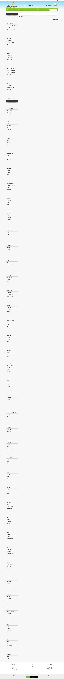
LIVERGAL (9, 410)
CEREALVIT (9, 189)
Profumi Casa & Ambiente (11, 70)
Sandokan (9, 579)
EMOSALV (8, 249)
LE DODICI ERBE (9, 386)
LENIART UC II (9, 395)
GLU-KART (9, 303)
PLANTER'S (9, 530)
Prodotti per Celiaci (10, 66)
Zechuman (9, 654)
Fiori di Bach (9, 44)
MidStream (9, 440)
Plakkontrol (9, 521)
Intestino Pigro (9, 57)
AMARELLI (9, 127)
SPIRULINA (9, 613)
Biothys (8, 174)
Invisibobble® (9, 59)
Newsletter (50, 669)
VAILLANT (9, 630)
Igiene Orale (9, 51)
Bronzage (8, 181)
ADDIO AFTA (9, 112)
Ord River (8, 487)
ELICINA (8, 247)
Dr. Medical (9, 236)
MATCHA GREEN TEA (10, 425)
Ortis (8, 489)
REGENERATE (9, 549)
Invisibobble (9, 341)
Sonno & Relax (9, 85)
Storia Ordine (50, 667)
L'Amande (8, 373)
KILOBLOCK (9, 367)
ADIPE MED (9, 114)
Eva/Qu (8, 260)
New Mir (8, 470)
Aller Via (8, 123)
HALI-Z (8, 309)
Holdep (8, 318)
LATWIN (8, 382)
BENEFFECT (9, 155)
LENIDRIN (9, 397)
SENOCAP (8, 583)
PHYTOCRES (9, 519)
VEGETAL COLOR (9, 637)
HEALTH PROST (9, 311)
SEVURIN (8, 592)
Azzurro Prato (9, 144)
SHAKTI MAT (9, 594)
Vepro (8, 639)
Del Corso (8, 213)
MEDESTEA (9, 427)
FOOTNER (8, 279)
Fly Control (9, 275)
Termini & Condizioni (14, 669)
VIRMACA (8, 643)
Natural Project (9, 457)
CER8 (8, 187)
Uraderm (8, 626)
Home (8, 9)
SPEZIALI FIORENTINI (10, 611)
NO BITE (8, 472)
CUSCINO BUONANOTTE (11, 206)
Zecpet (8, 656)
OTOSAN (8, 493)
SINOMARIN (9, 596)
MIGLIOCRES (9, 442)
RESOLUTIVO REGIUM (10, 553)
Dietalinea (9, 228)
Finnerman (9, 273)
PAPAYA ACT (9, 500)
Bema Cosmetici (10, 153)
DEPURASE (9, 219)
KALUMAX (9, 356)
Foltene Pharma (9, 277)
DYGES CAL (9, 243)
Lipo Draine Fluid (10, 403)
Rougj (8, 570)
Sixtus (8, 600)
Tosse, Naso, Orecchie (10, 91)
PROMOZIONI (36, 9)
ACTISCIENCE (9, 110)
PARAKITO (9, 504)
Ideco (8, 324)
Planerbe (8, 523)
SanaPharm (9, 577)
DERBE (8, 221)
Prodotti (19, 9)
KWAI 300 (8, 371)
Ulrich (8, 624)
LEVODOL (8, 399)
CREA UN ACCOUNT (49, 5)
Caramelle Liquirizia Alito (11, 29)
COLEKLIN (9, 200)
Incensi (8, 53)
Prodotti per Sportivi (10, 68)
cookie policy (61, 674)
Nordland (8, 474)
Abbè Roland (9, 106)
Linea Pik (8, 401)
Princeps (8, 536)
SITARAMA (9, 598)
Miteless (8, 444)
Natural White (9, 459)
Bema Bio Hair (9, 151)
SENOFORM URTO (10, 585)
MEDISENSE (9, 431)
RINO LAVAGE (9, 562)
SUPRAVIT (9, 615)
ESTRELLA (9, 258)
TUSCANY (9, 622)
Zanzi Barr (9, 652)
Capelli (8, 27)
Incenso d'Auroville (10, 326)
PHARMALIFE (9, 515)
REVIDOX (8, 555)
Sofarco (8, 609)
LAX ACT (8, 384)
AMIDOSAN (9, 129)
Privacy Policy (14, 668)
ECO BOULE (9, 245)
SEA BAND (9, 581)
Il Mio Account (50, 666)
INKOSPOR (9, 337)
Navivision (9, 463)
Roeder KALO (9, 566)
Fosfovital (8, 281)
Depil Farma (9, 215)
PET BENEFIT (9, 508)
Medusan (8, 433)
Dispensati (9, 232)
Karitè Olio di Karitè (10, 365)
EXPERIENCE (9, 264)
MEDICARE (9, 429)
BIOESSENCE (9, 168)
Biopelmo (8, 172)
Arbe (8, 136)
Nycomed (8, 478)
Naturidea (9, 461)
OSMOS (8, 491)
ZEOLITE (8, 658)
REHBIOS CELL (9, 551)
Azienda (14, 9)
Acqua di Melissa (10, 108)
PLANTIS (8, 532)
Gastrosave (9, 292)
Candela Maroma (10, 183)
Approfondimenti (45, 9)
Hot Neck (8, 322)
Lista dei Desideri (50, 668)
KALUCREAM (9, 354)
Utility (8, 628)
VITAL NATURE (9, 645)
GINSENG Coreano (10, 294)
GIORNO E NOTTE (10, 296)
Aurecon (8, 142)
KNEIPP (8, 369)
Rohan (8, 568)
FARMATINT (9, 266)
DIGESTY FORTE (9, 230)
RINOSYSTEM (9, 564)
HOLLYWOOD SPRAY (10, 320)
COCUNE (8, 198)
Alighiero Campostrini (11, 121)
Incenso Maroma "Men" (11, 333)
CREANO (8, 204)
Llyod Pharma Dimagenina (11, 412)
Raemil (8, 547)
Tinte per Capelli (10, 89)
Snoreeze (8, 83)
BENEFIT (8, 157)
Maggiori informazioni (34, 677)
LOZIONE (8, 414)
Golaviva (8, 305)
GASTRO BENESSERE (10, 288)
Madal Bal (9, 416)
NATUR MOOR (9, 455)
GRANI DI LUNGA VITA (10, 307)
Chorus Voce (9, 191)
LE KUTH (8, 388)
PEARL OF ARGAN (10, 506)
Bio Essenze (9, 166)
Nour (8, 476)
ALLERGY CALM (9, 125)
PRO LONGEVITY (10, 538)
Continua (28, 677)
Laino (8, 380)
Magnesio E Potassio (10, 418)
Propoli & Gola (9, 74)
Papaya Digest (9, 502)
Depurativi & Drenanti (10, 36)
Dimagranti (9, 38)
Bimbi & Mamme (10, 23)
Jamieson (9, 350)
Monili (8, 446)
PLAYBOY (8, 534)
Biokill (8, 170)
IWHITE (8, 348)
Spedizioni (14, 667)
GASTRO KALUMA (10, 290)
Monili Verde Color (10, 448)
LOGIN (51, 4)
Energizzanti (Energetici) (11, 42)
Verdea (8, 641)
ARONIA (8, 138)
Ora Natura (9, 485)
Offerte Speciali (32, 666)
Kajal (8, 352)
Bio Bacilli (9, 159)
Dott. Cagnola (9, 234)
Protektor (8, 540)
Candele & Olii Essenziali (11, 25)
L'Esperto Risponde (27, 9)
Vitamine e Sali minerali (11, 98)
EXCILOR (8, 262)
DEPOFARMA (9, 217)
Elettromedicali (9, 40)
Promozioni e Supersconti (11, 72)
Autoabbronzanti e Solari (11, 21)
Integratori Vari (9, 55)
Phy (8, 517)
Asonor (8, 140)
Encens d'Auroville (10, 251)
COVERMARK (9, 202)
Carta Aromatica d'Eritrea (11, 185)
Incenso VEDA (9, 335)
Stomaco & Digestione (10, 87)
